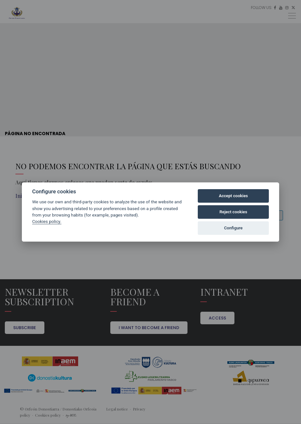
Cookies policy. (46, 221)
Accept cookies (233, 195)
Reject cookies (233, 211)
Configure (233, 228)
